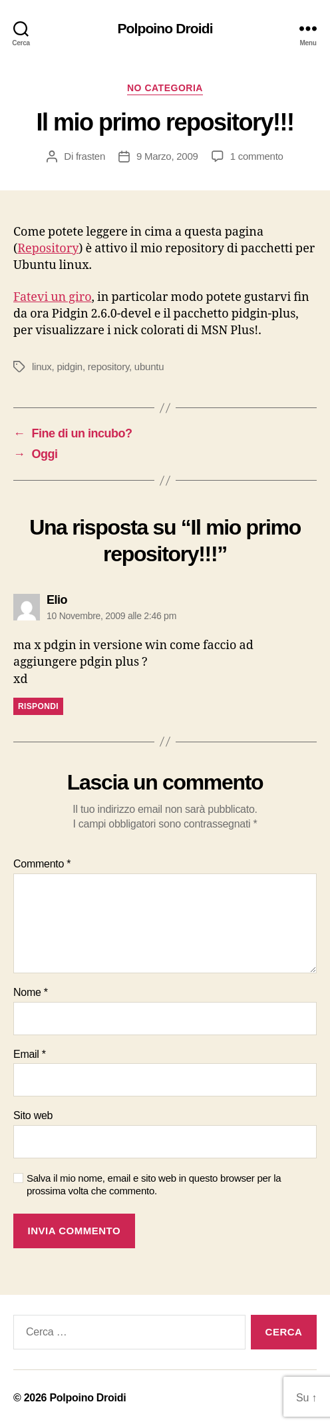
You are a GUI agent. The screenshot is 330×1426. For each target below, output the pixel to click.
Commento (42, 863)
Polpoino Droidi (164, 28)
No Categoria (165, 88)
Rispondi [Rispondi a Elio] (38, 706)
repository (108, 366)
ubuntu (149, 366)
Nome (30, 992)
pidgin (69, 366)
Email (29, 1054)
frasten (90, 156)
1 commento (256, 156)
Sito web (33, 1115)
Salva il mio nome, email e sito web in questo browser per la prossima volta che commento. (154, 1184)
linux (42, 366)
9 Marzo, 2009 (167, 156)
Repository (48, 248)
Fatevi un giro (52, 297)
